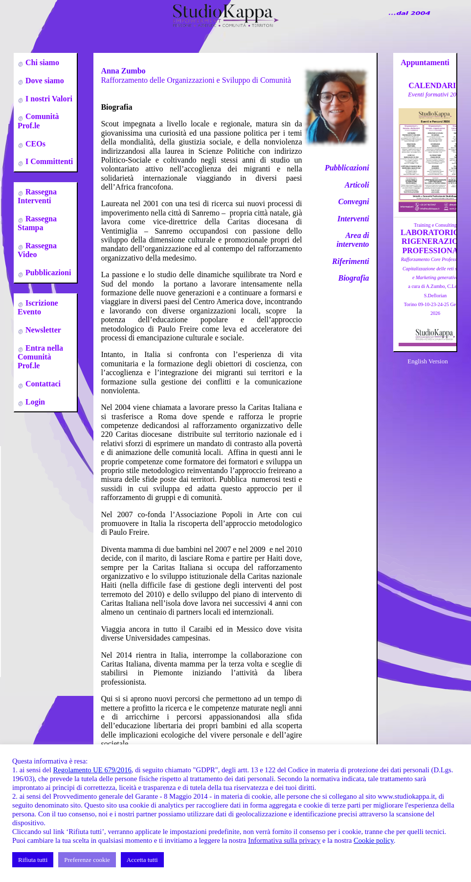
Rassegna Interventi (37, 196)
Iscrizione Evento (38, 307)
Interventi (353, 219)
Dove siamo (43, 80)
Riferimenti (350, 261)
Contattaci (42, 384)
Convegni (353, 201)
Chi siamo (41, 62)
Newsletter (42, 330)
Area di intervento (352, 239)
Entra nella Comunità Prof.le (40, 357)
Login (34, 402)
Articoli (357, 185)
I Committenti (48, 161)
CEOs (34, 144)
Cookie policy (374, 840)
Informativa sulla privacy (284, 840)
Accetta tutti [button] (142, 859)
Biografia (353, 278)
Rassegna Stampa (37, 223)
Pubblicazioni (47, 272)
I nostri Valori (47, 99)
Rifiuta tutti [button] (32, 859)
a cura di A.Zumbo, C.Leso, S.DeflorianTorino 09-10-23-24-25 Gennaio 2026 (435, 286)
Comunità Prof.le (38, 120)
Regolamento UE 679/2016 (92, 770)
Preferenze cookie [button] (87, 859)
